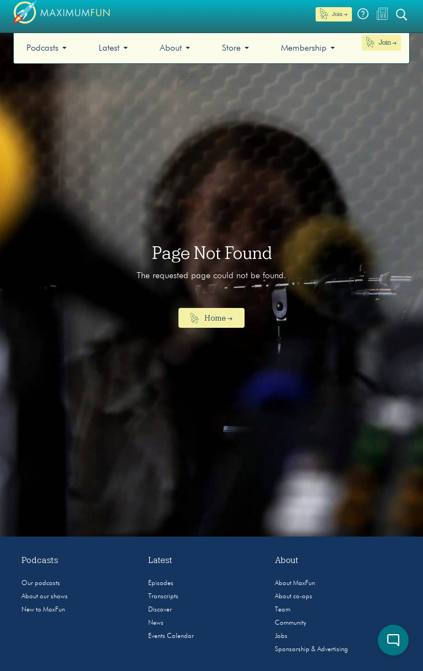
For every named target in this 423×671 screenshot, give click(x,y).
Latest (109, 48)
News (156, 623)
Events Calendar (171, 636)
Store (231, 48)
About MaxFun (295, 583)
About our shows (44, 596)
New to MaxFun (43, 610)
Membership (304, 48)
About (171, 48)
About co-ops (293, 596)
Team (282, 610)
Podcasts (42, 48)
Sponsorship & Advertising (311, 649)
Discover (160, 610)
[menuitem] (46, 48)
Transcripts (163, 596)
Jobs (281, 636)
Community (290, 623)
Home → (212, 318)
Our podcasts (40, 583)
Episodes (160, 583)
